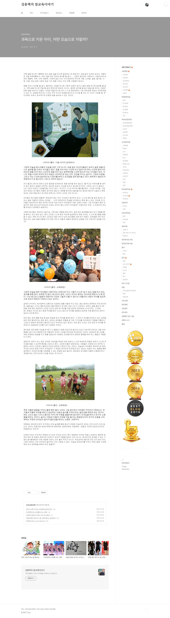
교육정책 (125, 71)
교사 (124, 152)
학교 (124, 158)
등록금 (125, 138)
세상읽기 (125, 279)
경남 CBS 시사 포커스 (129, 233)
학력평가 (125, 155)
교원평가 (125, 78)
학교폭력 (125, 103)
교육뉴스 (125, 230)
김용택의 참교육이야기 (37, 4)
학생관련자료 (126, 97)
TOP (147, 610)
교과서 (125, 167)
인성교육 (125, 219)
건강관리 (124, 308)
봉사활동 (125, 161)
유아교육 (126, 196)
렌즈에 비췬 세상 (127, 244)
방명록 (71, 13)
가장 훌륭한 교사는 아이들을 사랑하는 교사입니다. (41, 573)
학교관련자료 (127, 189)
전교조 (125, 206)
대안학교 (125, 199)
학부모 (125, 148)
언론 (124, 185)
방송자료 (124, 226)
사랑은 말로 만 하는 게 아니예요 (38, 515)
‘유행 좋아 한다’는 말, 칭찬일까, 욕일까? (41, 518)
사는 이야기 (127, 264)
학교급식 (125, 106)
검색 (141, 5)
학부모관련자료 (127, 119)
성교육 (125, 93)
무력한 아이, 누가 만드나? (35, 521)
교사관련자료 (126, 142)
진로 (124, 222)
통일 (123, 324)
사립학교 (125, 173)
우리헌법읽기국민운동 (129, 291)
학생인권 (125, 113)
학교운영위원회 (127, 123)
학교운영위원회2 (128, 126)
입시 (124, 116)
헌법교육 (125, 297)
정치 (124, 258)
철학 (124, 216)
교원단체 (124, 203)
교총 (124, 209)
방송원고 (125, 236)
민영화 (125, 267)
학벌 (124, 182)
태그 (31, 13)
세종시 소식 (125, 320)
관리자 (84, 13)
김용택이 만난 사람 (128, 316)
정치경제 (124, 305)
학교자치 (125, 87)
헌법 (123, 287)
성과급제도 (126, 81)
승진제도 (125, 75)
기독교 (125, 251)
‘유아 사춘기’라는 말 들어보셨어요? (39, 509)
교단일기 (125, 176)
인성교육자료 (30, 505)
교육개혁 (126, 90)
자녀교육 (125, 135)
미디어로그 (44, 13)
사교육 (125, 129)
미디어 (125, 270)
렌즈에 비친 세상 (127, 240)
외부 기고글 (125, 283)
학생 (124, 100)
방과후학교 (126, 170)
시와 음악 (125, 301)
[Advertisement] (65, 468)
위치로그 (59, 13)
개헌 (124, 294)
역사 (124, 276)
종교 (123, 247)
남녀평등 (125, 109)
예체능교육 (126, 164)
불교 (124, 254)
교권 (124, 179)
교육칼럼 (125, 145)
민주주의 (124, 312)
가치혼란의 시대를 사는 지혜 (36, 512)
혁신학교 (125, 84)
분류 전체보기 (127, 67)
